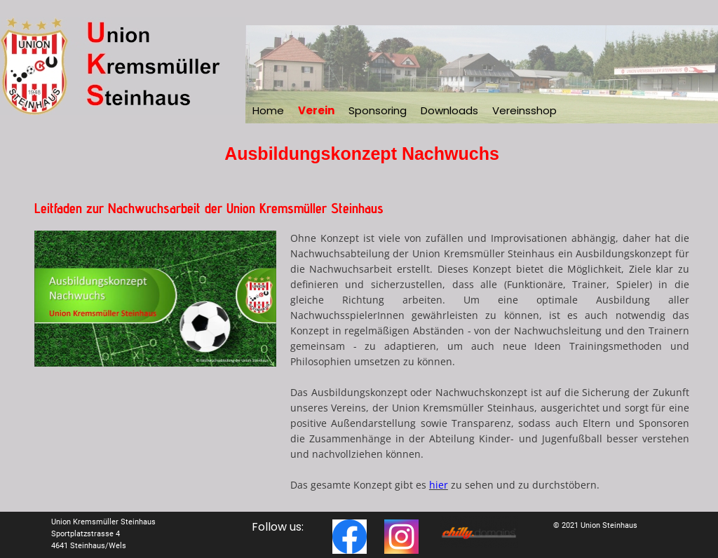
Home (268, 110)
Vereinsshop (524, 110)
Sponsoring (377, 110)
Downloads (449, 110)
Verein (316, 110)
